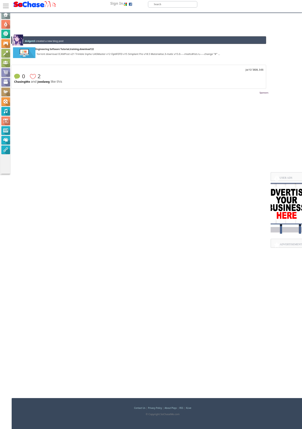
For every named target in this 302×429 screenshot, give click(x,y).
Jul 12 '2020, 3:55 (254, 69)
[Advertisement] (139, 101)
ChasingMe (22, 82)
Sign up (137, 4)
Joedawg (43, 82)
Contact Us (139, 408)
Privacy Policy (155, 408)
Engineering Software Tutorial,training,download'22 (64, 49)
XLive (188, 408)
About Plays (171, 408)
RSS (181, 408)
